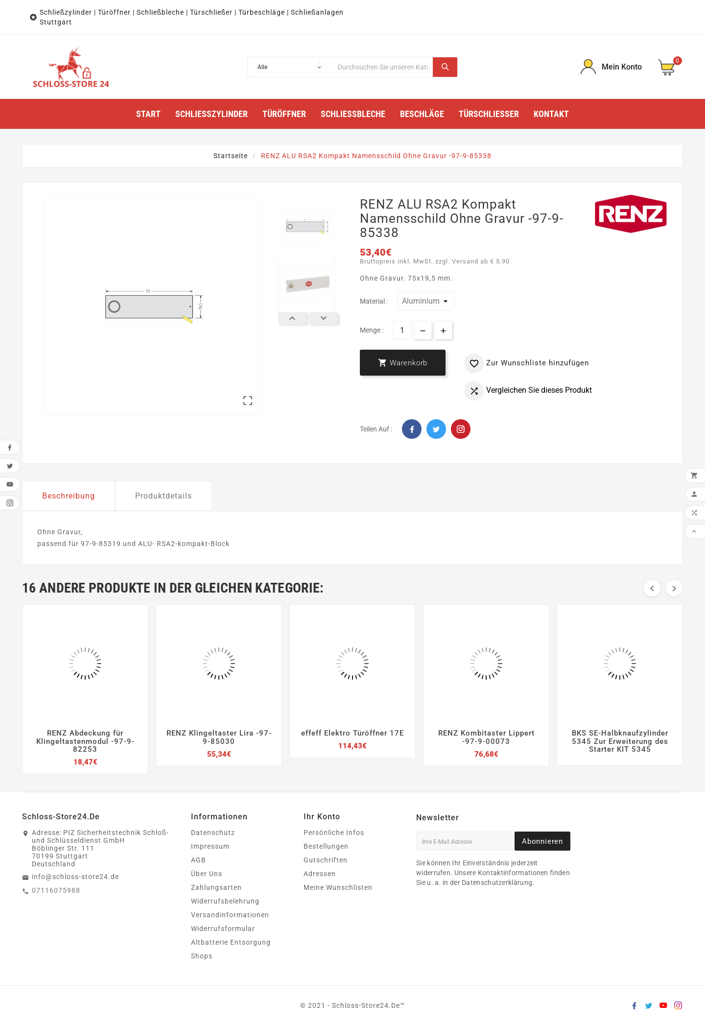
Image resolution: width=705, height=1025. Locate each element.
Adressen (320, 874)
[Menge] (402, 330)
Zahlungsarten (216, 887)
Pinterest (460, 429)
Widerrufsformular (223, 928)
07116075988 (56, 890)
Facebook (412, 429)
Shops (201, 956)
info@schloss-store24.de (75, 877)
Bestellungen (326, 846)
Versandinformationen (230, 915)
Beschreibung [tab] (68, 496)
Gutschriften (326, 860)
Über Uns (206, 874)
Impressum (210, 846)
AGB (198, 860)
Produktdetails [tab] (163, 496)
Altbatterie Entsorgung (231, 942)
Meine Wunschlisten (338, 887)
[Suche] (383, 67)
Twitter (436, 429)
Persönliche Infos (334, 832)
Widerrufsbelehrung (225, 901)
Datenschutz (213, 832)
